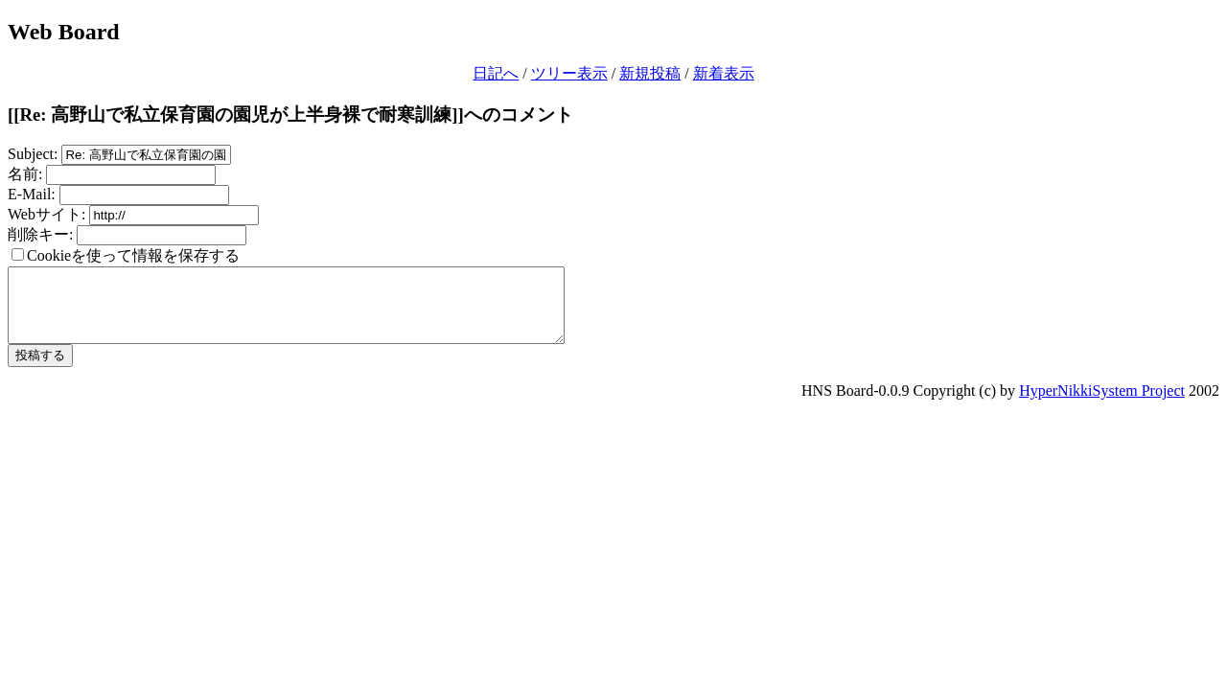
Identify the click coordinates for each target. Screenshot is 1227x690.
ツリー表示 (569, 73)
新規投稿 (650, 73)
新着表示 (723, 73)
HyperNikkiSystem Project (1102, 405)
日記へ (496, 73)
